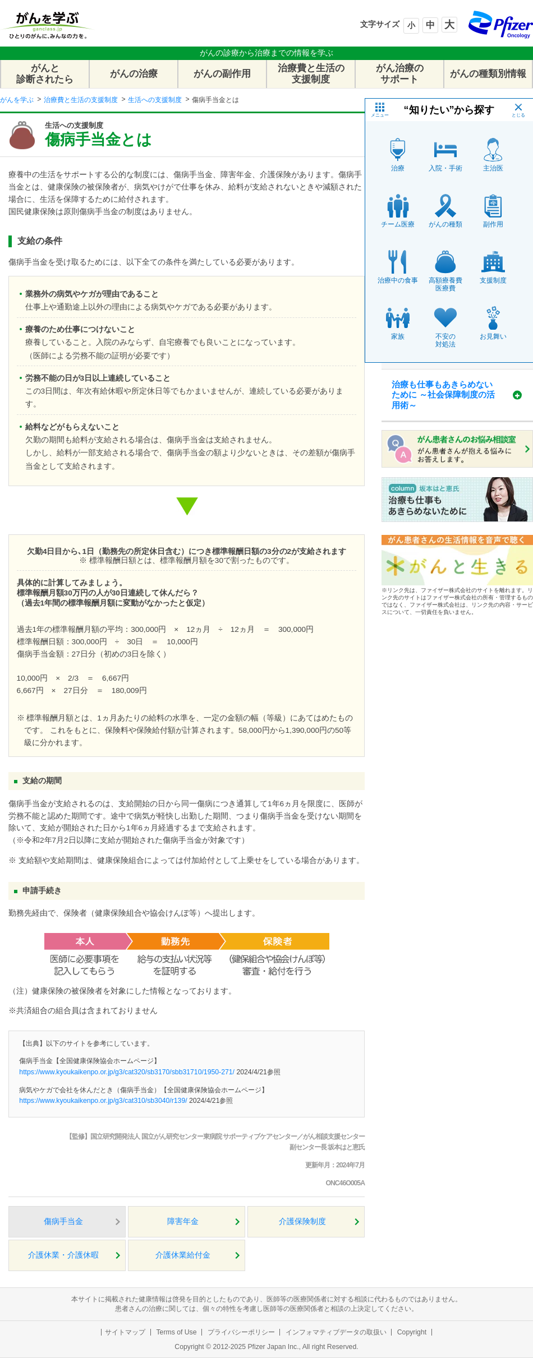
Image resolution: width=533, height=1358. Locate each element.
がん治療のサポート (400, 74)
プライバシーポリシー (241, 1332)
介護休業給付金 (182, 1255)
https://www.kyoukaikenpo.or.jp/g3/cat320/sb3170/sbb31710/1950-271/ (127, 1072)
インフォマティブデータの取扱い (336, 1332)
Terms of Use (176, 1332)
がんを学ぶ (17, 100)
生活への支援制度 (155, 100)
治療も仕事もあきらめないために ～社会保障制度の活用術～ (443, 395)
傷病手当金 (63, 1221)
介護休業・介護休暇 (63, 1255)
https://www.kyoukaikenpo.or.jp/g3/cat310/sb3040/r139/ (103, 1101)
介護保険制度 (302, 1221)
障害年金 (183, 1221)
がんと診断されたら (44, 74)
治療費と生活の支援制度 (311, 74)
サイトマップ (125, 1332)
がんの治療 (134, 73)
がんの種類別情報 (488, 73)
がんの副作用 (222, 73)
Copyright (411, 1332)
